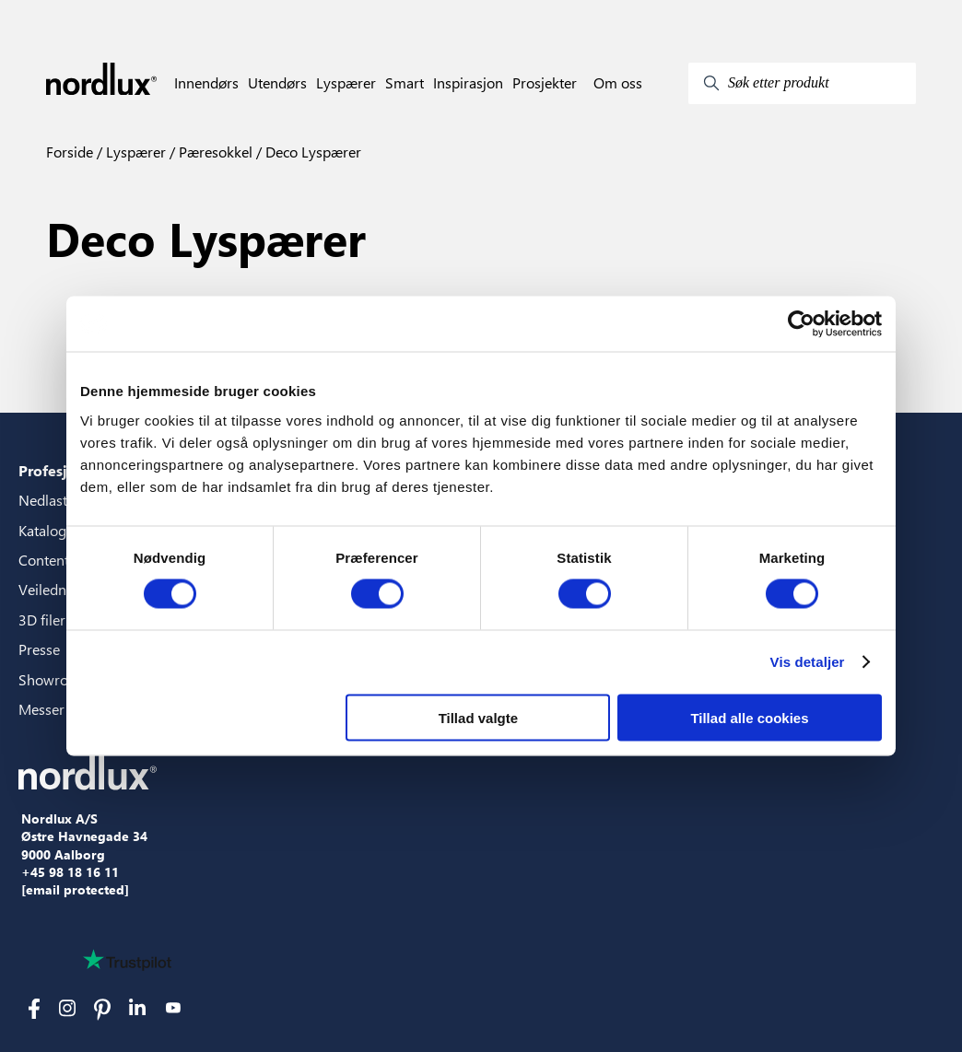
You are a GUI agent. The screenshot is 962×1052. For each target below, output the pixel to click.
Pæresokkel (213, 151)
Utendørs (277, 83)
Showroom (53, 679)
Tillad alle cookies (749, 717)
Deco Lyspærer (311, 151)
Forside (69, 151)
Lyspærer (346, 83)
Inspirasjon (468, 83)
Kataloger (48, 530)
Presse (39, 649)
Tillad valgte (478, 717)
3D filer (41, 619)
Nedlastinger (59, 499)
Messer (41, 709)
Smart (404, 83)
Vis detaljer (807, 662)
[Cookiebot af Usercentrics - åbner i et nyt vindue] (801, 324)
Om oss (617, 83)
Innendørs (206, 83)
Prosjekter (544, 83)
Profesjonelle (64, 470)
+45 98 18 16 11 (70, 872)
